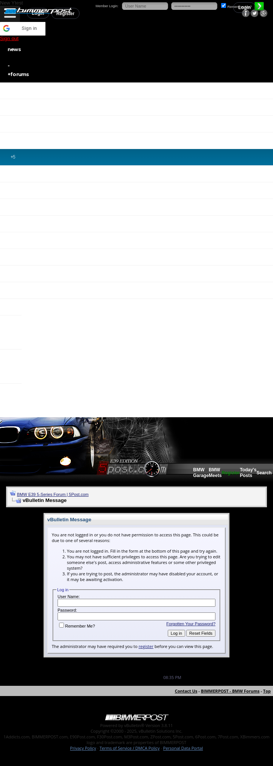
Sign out (9, 38)
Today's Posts (248, 472)
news (14, 49)
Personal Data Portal (183, 748)
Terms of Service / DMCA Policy (130, 748)
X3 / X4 (13, 332)
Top (267, 691)
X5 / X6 (14, 366)
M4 (14, 240)
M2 (14, 207)
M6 (14, 273)
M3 (15, 223)
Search (263, 472)
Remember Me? (77, 626)
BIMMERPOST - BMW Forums (230, 691)
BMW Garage (201, 472)
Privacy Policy (83, 748)
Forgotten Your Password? (190, 624)
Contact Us (186, 691)
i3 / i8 (12, 400)
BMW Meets (215, 472)
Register (231, 472)
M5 (14, 256)
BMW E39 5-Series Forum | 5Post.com (53, 494)
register (146, 646)
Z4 (14, 290)
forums (129, 69)
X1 (14, 306)
